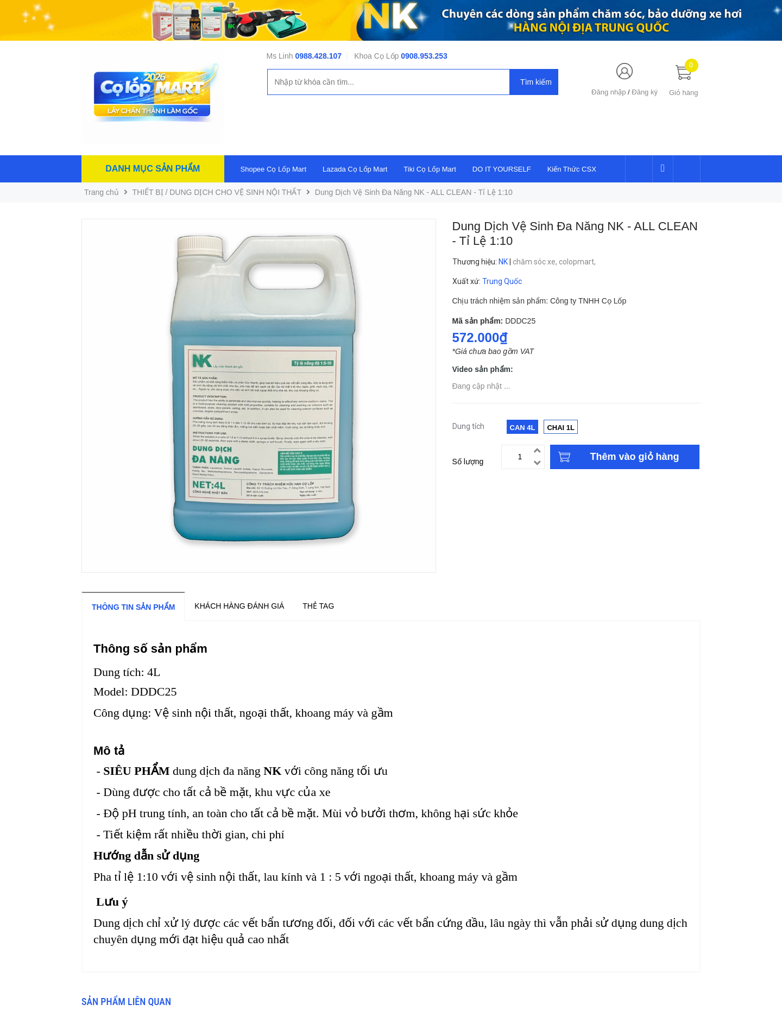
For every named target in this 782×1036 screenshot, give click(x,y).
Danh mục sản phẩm (152, 168)
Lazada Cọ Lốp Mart (355, 169)
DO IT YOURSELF (501, 169)
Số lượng (468, 461)
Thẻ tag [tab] (318, 606)
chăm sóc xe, (536, 261)
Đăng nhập (608, 92)
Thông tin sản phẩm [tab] (133, 607)
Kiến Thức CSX (571, 169)
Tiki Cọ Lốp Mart (429, 169)
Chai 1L (561, 428)
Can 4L (522, 428)
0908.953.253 (424, 56)
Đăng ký (645, 92)
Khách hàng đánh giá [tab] (239, 606)
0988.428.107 (318, 56)
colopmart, (578, 261)
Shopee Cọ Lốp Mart (274, 169)
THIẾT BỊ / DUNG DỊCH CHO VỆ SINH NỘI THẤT (217, 192)
